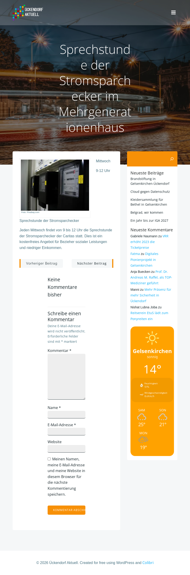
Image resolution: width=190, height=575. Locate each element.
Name (54, 407)
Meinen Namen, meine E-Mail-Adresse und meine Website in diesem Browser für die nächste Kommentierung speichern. (66, 476)
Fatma (135, 254)
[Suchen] (171, 158)
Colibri (148, 562)
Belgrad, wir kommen (146, 212)
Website (55, 441)
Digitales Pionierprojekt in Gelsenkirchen (144, 259)
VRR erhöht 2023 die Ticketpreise (149, 242)
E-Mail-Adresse (62, 424)
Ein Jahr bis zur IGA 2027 (149, 220)
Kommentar (59, 350)
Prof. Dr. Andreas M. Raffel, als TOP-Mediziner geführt (151, 277)
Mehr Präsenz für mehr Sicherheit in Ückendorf (150, 295)
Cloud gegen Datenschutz (150, 191)
